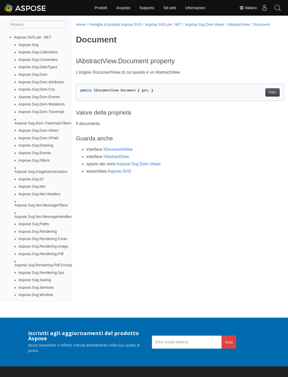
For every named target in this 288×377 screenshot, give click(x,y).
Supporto (146, 8)
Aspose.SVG (119, 176)
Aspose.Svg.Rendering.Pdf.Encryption (46, 265)
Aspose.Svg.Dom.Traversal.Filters (43, 123)
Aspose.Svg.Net (32, 186)
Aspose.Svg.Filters (34, 160)
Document (87, 30)
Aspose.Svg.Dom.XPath (39, 138)
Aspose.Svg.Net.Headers (40, 194)
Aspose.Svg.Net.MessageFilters (41, 205)
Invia (229, 342)
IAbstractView (239, 24)
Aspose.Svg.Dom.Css (37, 89)
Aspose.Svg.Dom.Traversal (41, 112)
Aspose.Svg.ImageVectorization (41, 171)
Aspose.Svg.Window (36, 295)
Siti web (169, 8)
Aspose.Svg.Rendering (38, 231)
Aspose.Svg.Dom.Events (39, 97)
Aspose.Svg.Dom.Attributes (41, 82)
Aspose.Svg (29, 45)
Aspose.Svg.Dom (33, 74)
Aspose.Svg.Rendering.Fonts (43, 239)
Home (80, 24)
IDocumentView (118, 155)
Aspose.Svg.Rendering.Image (43, 246)
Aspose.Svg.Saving (35, 280)
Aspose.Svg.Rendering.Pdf (41, 254)
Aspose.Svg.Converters (38, 60)
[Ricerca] (38, 24)
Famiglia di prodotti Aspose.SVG (115, 24)
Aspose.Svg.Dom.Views (38, 130)
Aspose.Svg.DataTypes (38, 67)
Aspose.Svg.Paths (34, 224)
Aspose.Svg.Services (36, 287)
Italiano (248, 7)
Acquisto (123, 8)
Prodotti (101, 8)
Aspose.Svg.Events (35, 153)
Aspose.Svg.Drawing (36, 145)
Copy (258, 98)
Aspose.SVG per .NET (32, 37)
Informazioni (195, 8)
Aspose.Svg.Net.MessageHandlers (44, 217)
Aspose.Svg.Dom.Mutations (42, 104)
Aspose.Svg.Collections (38, 52)
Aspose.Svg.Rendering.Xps (41, 273)
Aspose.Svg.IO (31, 179)
